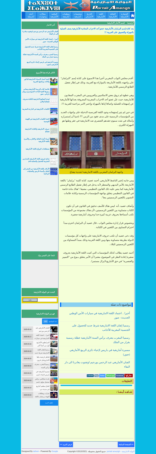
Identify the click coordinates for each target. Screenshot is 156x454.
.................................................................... (44, 37)
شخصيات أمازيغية (78, 15)
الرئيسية (130, 23)
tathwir (36, 451)
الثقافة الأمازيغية (113, 15)
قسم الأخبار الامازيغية (116, 23)
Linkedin (90, 376)
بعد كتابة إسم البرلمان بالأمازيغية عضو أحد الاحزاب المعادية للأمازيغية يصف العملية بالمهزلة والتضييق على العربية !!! (97, 30)
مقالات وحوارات (42, 15)
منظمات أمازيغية (66, 15)
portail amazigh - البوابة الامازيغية (120, 451)
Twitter (102, 376)
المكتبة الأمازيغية (54, 15)
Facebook (119, 376)
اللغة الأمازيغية (101, 15)
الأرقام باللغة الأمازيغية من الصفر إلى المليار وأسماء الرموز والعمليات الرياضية (36, 171)
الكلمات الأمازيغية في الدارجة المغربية (35, 109)
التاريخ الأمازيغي (89, 15)
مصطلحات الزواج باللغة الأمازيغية (37, 149)
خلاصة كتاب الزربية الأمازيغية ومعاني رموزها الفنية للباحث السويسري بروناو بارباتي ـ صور (36, 91)
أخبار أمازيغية (31, 15)
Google (55, 451)
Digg (96, 376)
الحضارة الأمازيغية (124, 15)
